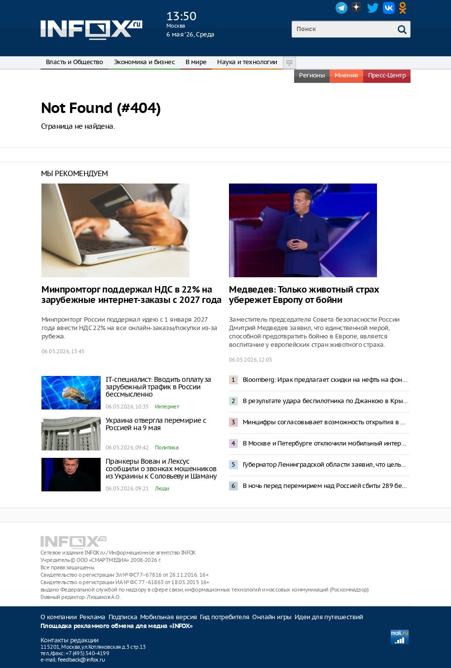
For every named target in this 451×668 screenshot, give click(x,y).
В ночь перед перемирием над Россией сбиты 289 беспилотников (326, 485)
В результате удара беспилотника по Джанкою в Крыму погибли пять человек (326, 401)
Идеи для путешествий (329, 617)
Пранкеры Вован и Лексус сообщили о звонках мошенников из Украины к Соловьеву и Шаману (161, 469)
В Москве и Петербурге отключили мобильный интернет (326, 443)
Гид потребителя (224, 617)
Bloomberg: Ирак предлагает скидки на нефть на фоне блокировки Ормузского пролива (326, 379)
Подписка (123, 617)
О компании (58, 617)
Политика (166, 447)
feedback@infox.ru (81, 659)
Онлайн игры (271, 617)
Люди (162, 488)
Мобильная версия (168, 617)
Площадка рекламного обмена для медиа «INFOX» (116, 626)
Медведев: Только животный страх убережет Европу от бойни (304, 295)
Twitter (373, 8)
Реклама (92, 617)
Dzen (357, 8)
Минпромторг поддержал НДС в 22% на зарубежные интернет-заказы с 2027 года (131, 295)
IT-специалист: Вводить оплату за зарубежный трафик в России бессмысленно (158, 387)
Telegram (341, 8)
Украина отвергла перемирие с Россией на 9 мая (156, 424)
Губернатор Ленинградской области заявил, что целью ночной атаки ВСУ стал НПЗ (326, 464)
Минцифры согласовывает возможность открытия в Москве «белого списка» (326, 422)
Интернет (167, 406)
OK (405, 8)
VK (389, 8)
